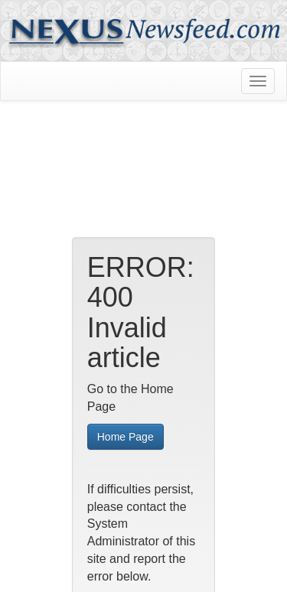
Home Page (125, 437)
